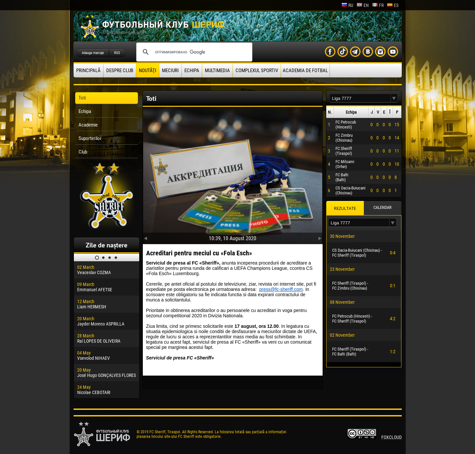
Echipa (191, 70)
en (363, 5)
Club (83, 152)
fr (378, 5)
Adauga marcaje (93, 53)
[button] (394, 98)
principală (88, 70)
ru (347, 5)
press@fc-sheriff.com (281, 289)
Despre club (119, 70)
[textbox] (360, 98)
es (392, 5)
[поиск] (193, 52)
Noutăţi (147, 70)
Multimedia (217, 70)
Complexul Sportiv (257, 70)
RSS (117, 53)
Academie (88, 125)
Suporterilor (90, 138)
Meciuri (170, 70)
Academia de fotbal (305, 70)
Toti (82, 98)
